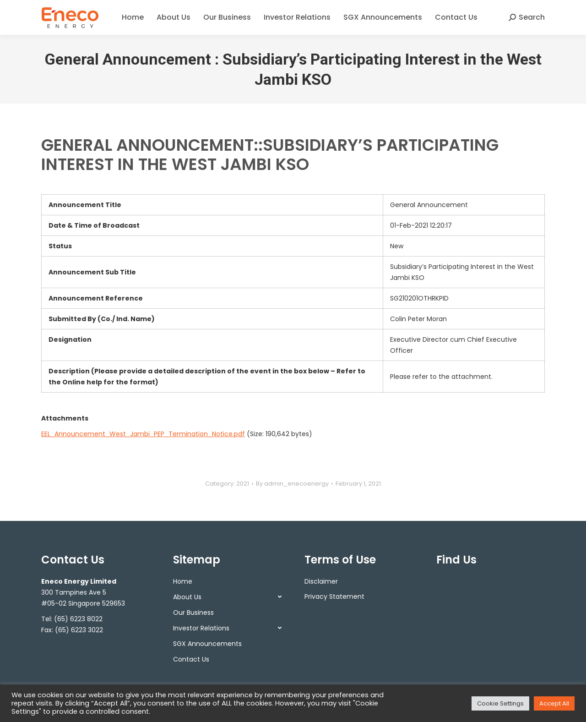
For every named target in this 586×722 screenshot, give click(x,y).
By (292, 483)
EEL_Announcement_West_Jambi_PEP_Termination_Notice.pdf (143, 433)
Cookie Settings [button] (500, 703)
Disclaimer (321, 581)
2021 (242, 483)
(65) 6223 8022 (78, 619)
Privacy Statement (334, 596)
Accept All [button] (554, 703)
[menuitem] (133, 17)
